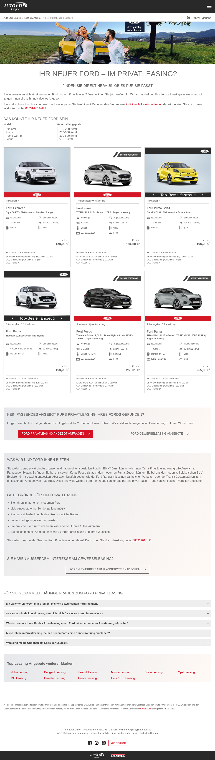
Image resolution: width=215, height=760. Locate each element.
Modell (7, 124)
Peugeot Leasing (55, 672)
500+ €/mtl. (78, 139)
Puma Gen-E (25, 136)
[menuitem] (198, 19)
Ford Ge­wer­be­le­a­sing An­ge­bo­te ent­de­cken (108, 569)
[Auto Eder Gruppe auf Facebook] (90, 743)
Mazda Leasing (121, 672)
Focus (25, 139)
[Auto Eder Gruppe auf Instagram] (97, 742)
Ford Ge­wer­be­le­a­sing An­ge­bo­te (160, 434)
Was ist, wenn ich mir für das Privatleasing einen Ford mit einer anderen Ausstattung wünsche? (67, 623)
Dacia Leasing (154, 672)
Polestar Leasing (54, 678)
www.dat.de (145, 709)
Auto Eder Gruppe (12, 18)
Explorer (25, 129)
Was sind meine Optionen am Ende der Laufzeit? (37, 642)
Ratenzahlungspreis (69, 124)
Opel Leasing (186, 672)
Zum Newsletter (118, 743)
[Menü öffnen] (209, 6)
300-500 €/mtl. (78, 136)
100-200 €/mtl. (78, 129)
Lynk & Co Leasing (123, 678)
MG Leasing (18, 678)
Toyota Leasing (87, 678)
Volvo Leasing (20, 672)
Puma (25, 132)
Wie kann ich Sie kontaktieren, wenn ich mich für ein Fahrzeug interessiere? (54, 613)
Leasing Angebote (33, 18)
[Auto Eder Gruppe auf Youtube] (104, 743)
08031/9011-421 (35, 108)
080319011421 (142, 540)
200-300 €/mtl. (78, 132)
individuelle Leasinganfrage (143, 104)
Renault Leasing (88, 672)
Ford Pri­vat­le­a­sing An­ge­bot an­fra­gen (56, 434)
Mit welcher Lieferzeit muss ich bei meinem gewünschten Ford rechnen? (52, 603)
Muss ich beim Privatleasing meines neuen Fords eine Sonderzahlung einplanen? (58, 632)
